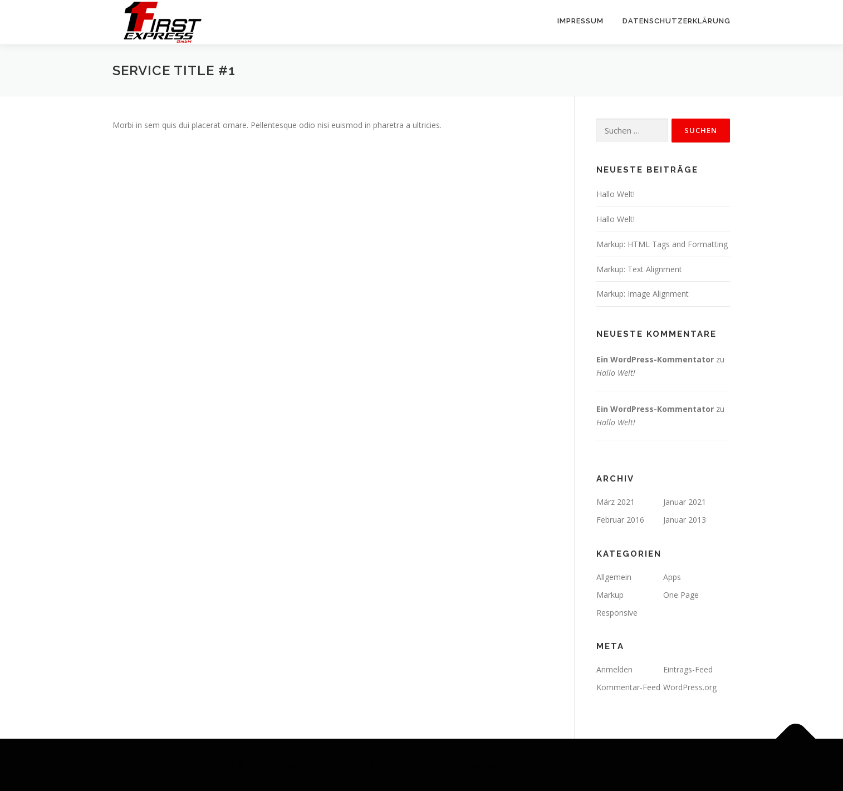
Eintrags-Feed (688, 669)
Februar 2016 (620, 519)
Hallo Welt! (615, 194)
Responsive (617, 612)
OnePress (528, 764)
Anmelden (614, 669)
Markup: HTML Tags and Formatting (662, 244)
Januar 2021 (684, 502)
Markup (610, 594)
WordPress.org (690, 687)
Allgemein (613, 577)
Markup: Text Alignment (639, 269)
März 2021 (615, 502)
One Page (681, 594)
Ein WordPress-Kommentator (655, 359)
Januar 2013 (684, 519)
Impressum (580, 21)
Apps (672, 577)
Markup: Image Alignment (642, 293)
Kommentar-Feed (628, 687)
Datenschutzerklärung (677, 21)
